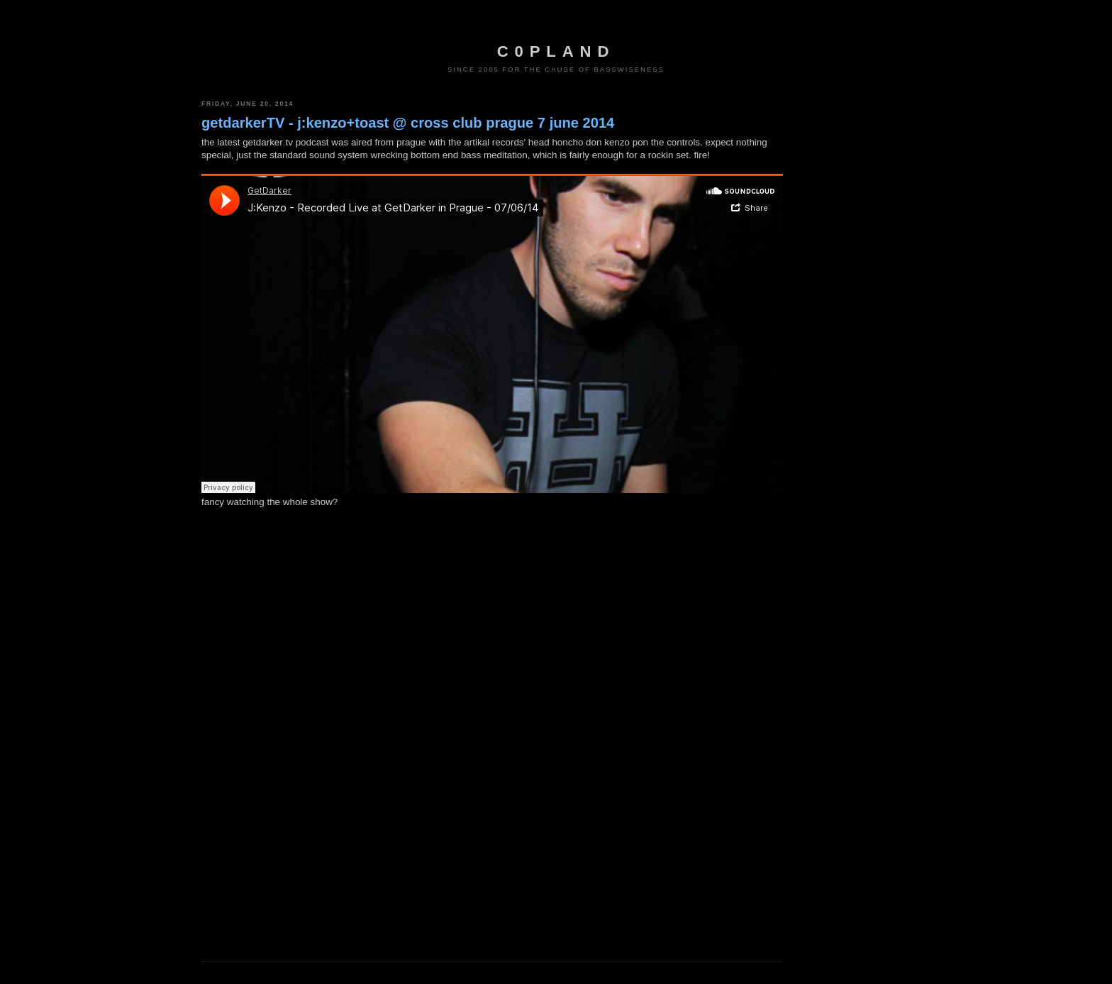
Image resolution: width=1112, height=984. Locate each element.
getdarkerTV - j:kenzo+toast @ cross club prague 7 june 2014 (407, 123)
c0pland (556, 51)
